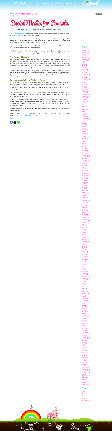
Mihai (83, 395)
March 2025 (85, 69)
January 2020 (85, 173)
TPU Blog (84, 398)
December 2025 (86, 54)
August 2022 (85, 121)
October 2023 (85, 98)
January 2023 (85, 113)
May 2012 (84, 328)
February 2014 (85, 293)
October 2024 (85, 77)
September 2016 (86, 241)
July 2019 (84, 184)
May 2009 (84, 376)
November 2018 (86, 197)
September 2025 (86, 59)
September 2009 (86, 372)
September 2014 (86, 281)
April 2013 (84, 310)
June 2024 (84, 84)
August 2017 (85, 222)
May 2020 (84, 167)
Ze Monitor (55, 4)
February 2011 (85, 354)
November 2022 (86, 116)
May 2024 (84, 86)
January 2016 (85, 254)
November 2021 (86, 136)
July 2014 (84, 285)
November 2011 (86, 339)
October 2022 (85, 118)
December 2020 (86, 155)
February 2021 (85, 151)
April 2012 (84, 330)
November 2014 (86, 278)
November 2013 (86, 298)
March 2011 (85, 352)
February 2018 (85, 212)
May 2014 (84, 288)
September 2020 (86, 160)
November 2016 (86, 237)
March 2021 (85, 150)
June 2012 (84, 327)
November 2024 (86, 76)
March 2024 (85, 89)
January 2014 (85, 295)
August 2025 (85, 61)
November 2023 (86, 96)
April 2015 (84, 269)
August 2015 (85, 263)
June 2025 (84, 64)
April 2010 (84, 365)
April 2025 (84, 67)
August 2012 (85, 323)
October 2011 (85, 340)
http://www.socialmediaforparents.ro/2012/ (26, 115)
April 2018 (84, 209)
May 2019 (84, 187)
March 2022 (85, 130)
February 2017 (85, 232)
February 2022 (85, 131)
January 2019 (85, 194)
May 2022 (84, 126)
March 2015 (85, 271)
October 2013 (85, 300)
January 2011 (85, 355)
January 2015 (85, 275)
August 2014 (85, 283)
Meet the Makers (92, 3)
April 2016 (84, 249)
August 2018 (85, 202)
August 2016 (85, 242)
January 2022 (85, 133)
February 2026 (85, 50)
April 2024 (84, 87)
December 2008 (86, 382)
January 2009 (85, 381)
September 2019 (86, 180)
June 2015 (84, 266)
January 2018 (85, 214)
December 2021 (86, 135)
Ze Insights (68, 4)
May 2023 (84, 106)
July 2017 (84, 224)
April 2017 (84, 229)
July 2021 (84, 143)
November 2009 (86, 371)
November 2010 (86, 357)
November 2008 (86, 384)
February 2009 (85, 379)
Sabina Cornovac (86, 396)
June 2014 (84, 286)
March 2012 (85, 332)
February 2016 (85, 253)
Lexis (83, 393)
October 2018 (85, 199)
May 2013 (84, 308)
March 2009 (85, 377)
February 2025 (85, 71)
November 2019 (86, 177)
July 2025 (84, 62)
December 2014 (86, 276)
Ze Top (33, 4)
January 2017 (85, 234)
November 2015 (86, 258)
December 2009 (86, 369)
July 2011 (84, 345)
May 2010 (84, 364)
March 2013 (85, 312)
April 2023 (84, 108)
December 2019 (86, 175)
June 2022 (84, 125)
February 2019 (85, 192)
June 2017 (84, 226)
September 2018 (86, 200)
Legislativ (43, 4)
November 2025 (86, 55)
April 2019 (84, 189)
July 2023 (84, 103)
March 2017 (85, 231)
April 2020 (84, 168)
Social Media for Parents (26, 14)
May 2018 (84, 207)
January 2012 (85, 335)
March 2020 (85, 170)
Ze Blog (79, 4)
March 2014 (85, 291)
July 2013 (84, 305)
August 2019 (85, 182)
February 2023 (85, 111)
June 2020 (84, 165)
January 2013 (85, 315)
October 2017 (85, 219)
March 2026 (85, 49)
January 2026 (85, 52)
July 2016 (84, 244)
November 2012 (86, 318)
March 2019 (85, 190)
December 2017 (86, 216)
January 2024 (85, 93)
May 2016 (84, 248)
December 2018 (86, 195)
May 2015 (84, 268)
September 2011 (86, 342)
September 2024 (86, 79)
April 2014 (84, 290)
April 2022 (84, 128)
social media (18, 15)
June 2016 (84, 246)
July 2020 (84, 163)
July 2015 (84, 264)
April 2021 (84, 148)
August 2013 (85, 303)
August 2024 (85, 81)
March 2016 (85, 251)
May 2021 (84, 146)
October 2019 (85, 178)
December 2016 (86, 236)
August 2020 (85, 162)
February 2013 (85, 313)
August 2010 (85, 359)
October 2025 (85, 57)
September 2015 (86, 261)
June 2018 (84, 205)
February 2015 (85, 273)
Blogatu (84, 390)
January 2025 (85, 72)
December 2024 (86, 74)
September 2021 (86, 140)
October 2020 (85, 158)
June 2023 (84, 104)
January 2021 (85, 153)
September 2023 (86, 99)
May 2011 (84, 349)
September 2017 (86, 221)
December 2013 (86, 296)
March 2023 (85, 109)
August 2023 (85, 101)
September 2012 (86, 322)
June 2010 (84, 362)
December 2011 (86, 337)
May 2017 (84, 227)
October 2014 (85, 280)
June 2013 (84, 307)
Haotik (83, 391)
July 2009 (84, 374)
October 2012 (85, 320)
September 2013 (86, 301)
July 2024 (84, 82)
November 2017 (86, 217)
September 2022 (86, 119)
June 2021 (84, 145)
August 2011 (85, 344)
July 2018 (84, 204)
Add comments (66, 15)
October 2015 (85, 259)
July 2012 (84, 325)
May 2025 (84, 66)
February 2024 (85, 91)
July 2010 (84, 360)
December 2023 (86, 94)
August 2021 (85, 141)
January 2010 (85, 367)
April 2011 (84, 350)
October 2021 (85, 138)
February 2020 (85, 172)
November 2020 (86, 157)
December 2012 (86, 317)
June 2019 (84, 185)
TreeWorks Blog (86, 400)
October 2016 (85, 239)
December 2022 (86, 114)
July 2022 (84, 123)
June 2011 (84, 347)
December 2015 (86, 256)
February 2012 (85, 333)
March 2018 (85, 210)
